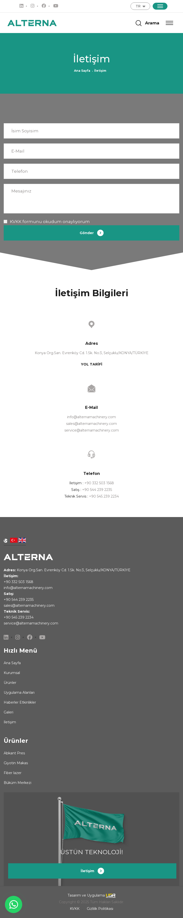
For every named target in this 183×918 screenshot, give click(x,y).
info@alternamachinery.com (91, 417)
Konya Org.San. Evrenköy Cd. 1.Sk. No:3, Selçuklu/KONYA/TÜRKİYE (73, 570)
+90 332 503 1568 (99, 483)
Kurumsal (12, 673)
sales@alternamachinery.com (91, 423)
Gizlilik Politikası (100, 908)
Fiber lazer (12, 773)
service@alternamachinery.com (91, 430)
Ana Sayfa (82, 70)
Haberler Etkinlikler (20, 702)
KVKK (15, 221)
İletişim (10, 722)
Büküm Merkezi (17, 782)
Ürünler (10, 682)
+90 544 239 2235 (97, 489)
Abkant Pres (14, 753)
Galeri (8, 712)
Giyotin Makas (16, 763)
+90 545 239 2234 (104, 496)
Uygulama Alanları (19, 692)
